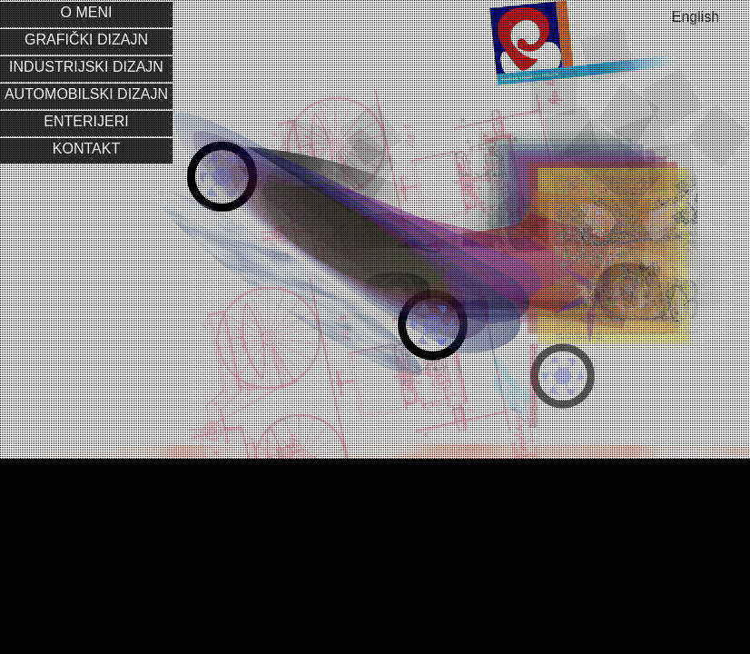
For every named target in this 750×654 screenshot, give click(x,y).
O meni (87, 12)
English (695, 17)
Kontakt (86, 148)
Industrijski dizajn (86, 66)
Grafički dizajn (86, 39)
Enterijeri (86, 121)
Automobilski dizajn (86, 94)
